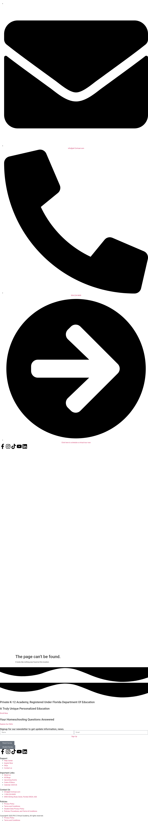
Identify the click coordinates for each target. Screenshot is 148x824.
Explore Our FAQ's (6, 723)
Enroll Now (4, 712)
